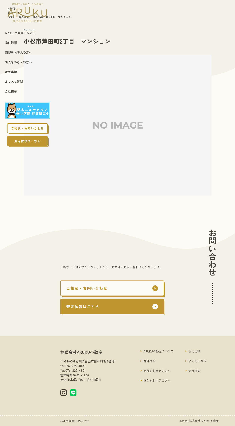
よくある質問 (14, 81)
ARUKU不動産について (20, 32)
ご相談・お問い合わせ (27, 128)
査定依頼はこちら (27, 141)
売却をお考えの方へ (18, 52)
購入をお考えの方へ (18, 62)
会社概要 (11, 91)
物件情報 (11, 42)
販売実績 (11, 72)
